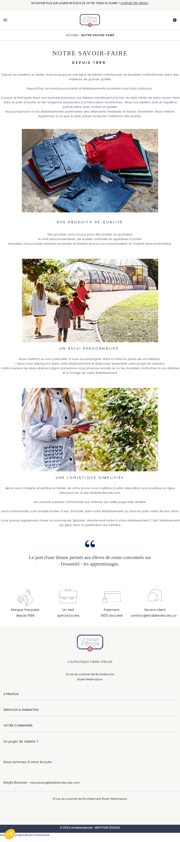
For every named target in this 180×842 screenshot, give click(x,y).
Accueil (72, 35)
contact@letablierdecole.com (155, 615)
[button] (9, 834)
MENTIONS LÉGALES (107, 828)
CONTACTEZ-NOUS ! (134, 3)
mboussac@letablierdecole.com (55, 782)
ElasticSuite (41, 835)
